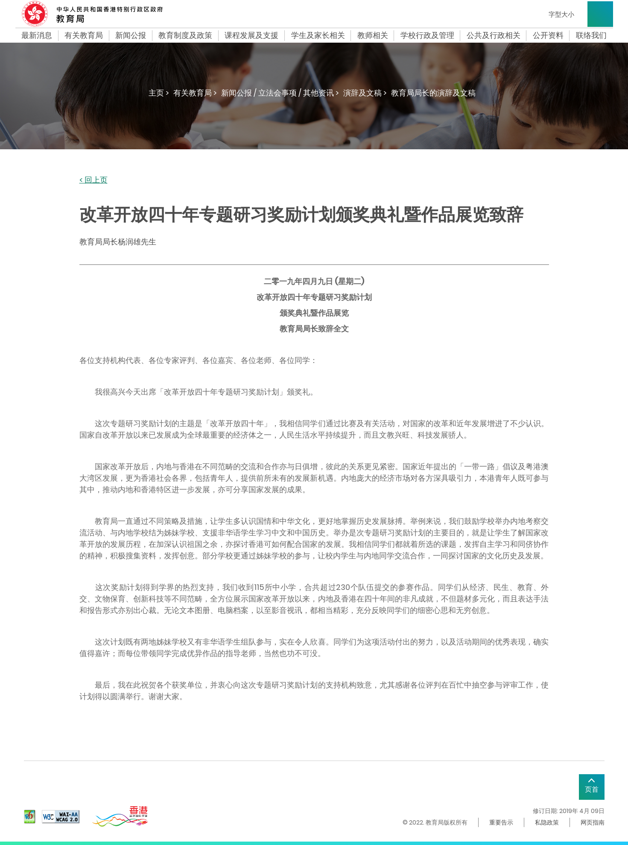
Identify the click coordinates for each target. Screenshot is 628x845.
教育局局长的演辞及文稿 (433, 92)
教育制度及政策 (185, 35)
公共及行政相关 (493, 35)
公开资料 (548, 35)
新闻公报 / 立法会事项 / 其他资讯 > (280, 92)
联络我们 (591, 35)
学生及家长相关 (318, 35)
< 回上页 (93, 180)
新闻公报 (130, 35)
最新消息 (36, 35)
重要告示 (501, 822)
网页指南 (593, 822)
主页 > (159, 92)
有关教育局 (83, 35)
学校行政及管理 (427, 35)
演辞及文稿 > (365, 92)
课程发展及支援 (251, 35)
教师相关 (372, 35)
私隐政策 (547, 822)
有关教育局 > (195, 92)
